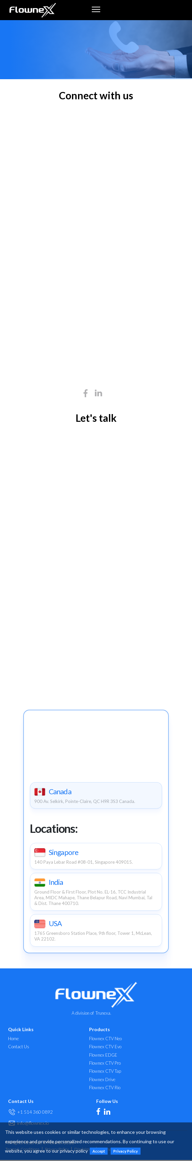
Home (13, 1039)
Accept (98, 1151)
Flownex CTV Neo (105, 1039)
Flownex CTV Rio (104, 1088)
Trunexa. (103, 1013)
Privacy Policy (125, 1151)
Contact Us (18, 1047)
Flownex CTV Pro (105, 1063)
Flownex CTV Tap (105, 1072)
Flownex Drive (102, 1080)
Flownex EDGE (103, 1055)
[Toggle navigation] (96, 9)
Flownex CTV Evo (105, 1047)
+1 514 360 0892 (35, 1112)
